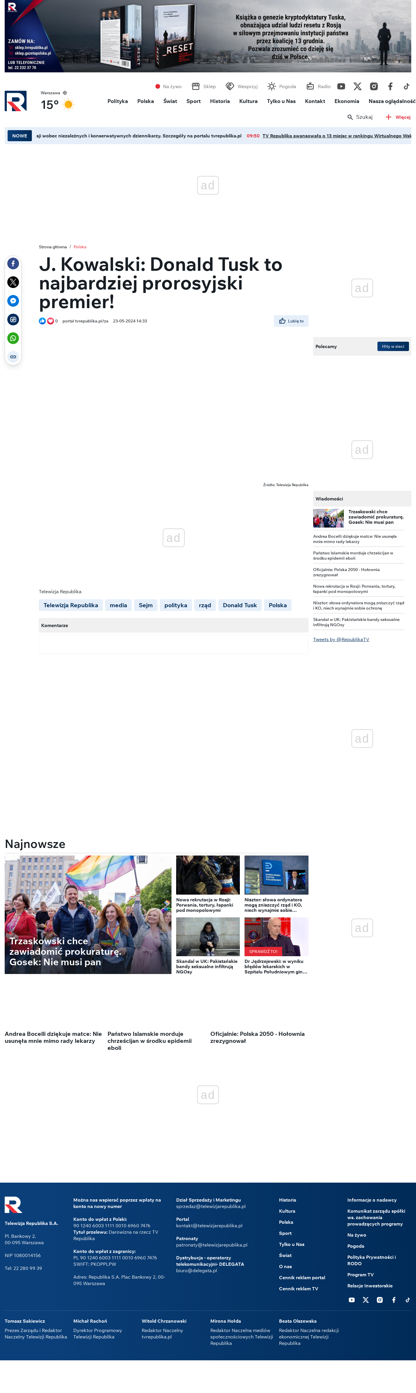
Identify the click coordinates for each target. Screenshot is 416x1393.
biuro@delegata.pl (196, 1270)
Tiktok (406, 85)
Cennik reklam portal (302, 1277)
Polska (145, 101)
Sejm (146, 605)
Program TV (360, 1274)
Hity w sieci (393, 346)
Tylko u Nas (281, 101)
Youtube (341, 85)
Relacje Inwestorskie (370, 1286)
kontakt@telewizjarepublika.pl (209, 1225)
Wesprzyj (248, 86)
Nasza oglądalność (392, 101)
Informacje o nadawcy (372, 1200)
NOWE (19, 136)
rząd (205, 605)
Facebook (390, 85)
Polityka (118, 101)
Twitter (357, 85)
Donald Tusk (240, 605)
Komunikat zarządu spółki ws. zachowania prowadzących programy (376, 1217)
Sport (193, 101)
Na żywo (172, 86)
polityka (175, 605)
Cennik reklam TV (298, 1288)
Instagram (374, 85)
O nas (285, 1266)
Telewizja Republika (71, 605)
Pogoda (287, 86)
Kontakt (315, 101)
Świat (170, 101)
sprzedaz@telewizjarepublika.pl (211, 1206)
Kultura (248, 101)
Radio (324, 86)
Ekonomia (346, 101)
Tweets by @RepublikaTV (341, 639)
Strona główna (53, 247)
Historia (220, 101)
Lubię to (291, 320)
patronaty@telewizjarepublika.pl (211, 1245)
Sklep (209, 86)
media (118, 605)
